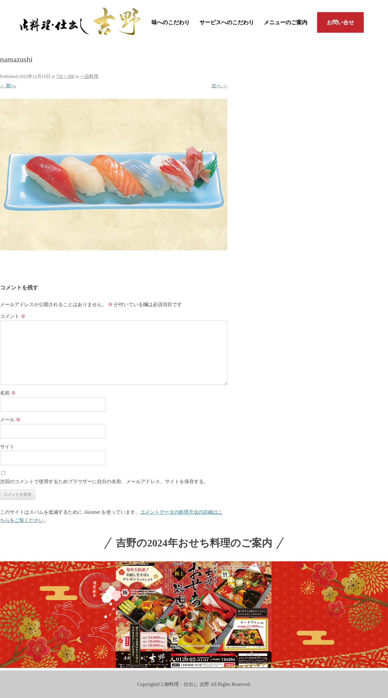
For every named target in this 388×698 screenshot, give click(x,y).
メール (10, 419)
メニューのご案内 (285, 22)
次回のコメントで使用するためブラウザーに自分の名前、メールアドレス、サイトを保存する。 (104, 481)
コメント (12, 316)
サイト (7, 446)
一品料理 (89, 76)
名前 (8, 393)
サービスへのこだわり (226, 22)
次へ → (219, 85)
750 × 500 (65, 76)
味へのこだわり (171, 22)
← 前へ (8, 85)
